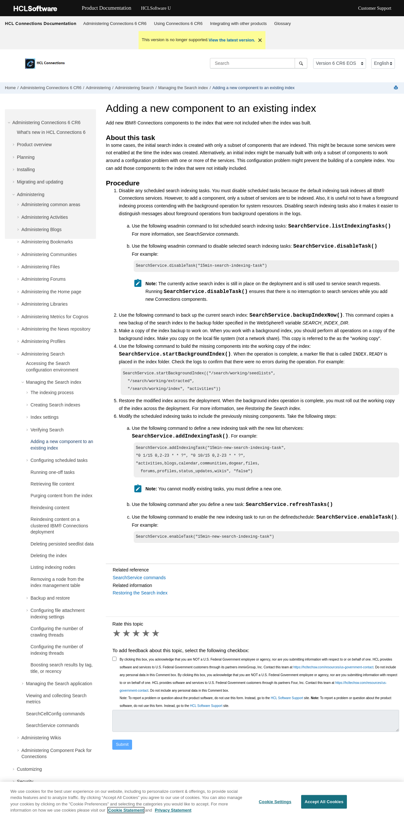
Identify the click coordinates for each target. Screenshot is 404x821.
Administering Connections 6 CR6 (115, 23)
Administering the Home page (51, 291)
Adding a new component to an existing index (253, 88)
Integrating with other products (238, 23)
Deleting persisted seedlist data (62, 543)
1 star (117, 639)
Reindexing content (50, 507)
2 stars (127, 639)
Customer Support (374, 8)
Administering (98, 88)
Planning (26, 157)
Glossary (282, 23)
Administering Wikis (41, 737)
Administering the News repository (55, 329)
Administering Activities (44, 217)
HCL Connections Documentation (40, 23)
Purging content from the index (61, 495)
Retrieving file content (52, 484)
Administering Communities (49, 254)
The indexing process (52, 392)
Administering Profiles (43, 341)
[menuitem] (115, 23)
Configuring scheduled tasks (59, 460)
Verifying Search (47, 429)
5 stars (156, 639)
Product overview (34, 144)
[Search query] (258, 63)
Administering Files (40, 266)
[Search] (301, 63)
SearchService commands (52, 725)
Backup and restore (50, 598)
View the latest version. (232, 40)
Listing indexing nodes (53, 567)
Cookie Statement (126, 810)
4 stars (146, 639)
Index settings (44, 417)
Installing (26, 169)
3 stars (136, 639)
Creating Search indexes (55, 404)
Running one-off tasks (53, 472)
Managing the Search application (59, 683)
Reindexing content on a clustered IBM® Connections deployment (59, 525)
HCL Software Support (287, 704)
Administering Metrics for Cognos (54, 316)
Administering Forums (43, 279)
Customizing (29, 769)
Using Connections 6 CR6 (178, 23)
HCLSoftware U (156, 8)
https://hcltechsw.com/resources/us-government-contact (333, 673)
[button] (9, 122)
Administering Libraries (44, 304)
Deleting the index (49, 555)
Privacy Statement (173, 810)
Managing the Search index (183, 88)
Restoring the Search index (140, 599)
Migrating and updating (40, 181)
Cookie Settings (275, 801)
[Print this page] (396, 88)
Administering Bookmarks (47, 241)
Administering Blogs (41, 229)
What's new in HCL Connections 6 (51, 132)
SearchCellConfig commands (55, 713)
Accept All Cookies (324, 801)
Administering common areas (50, 204)
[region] (202, 801)
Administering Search (134, 88)
